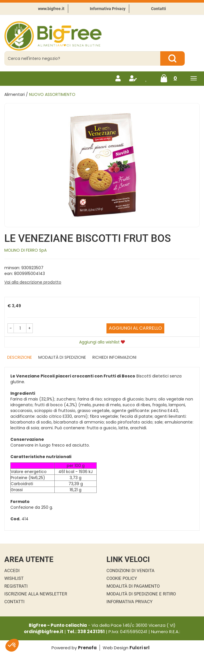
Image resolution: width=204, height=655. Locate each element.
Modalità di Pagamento (133, 586)
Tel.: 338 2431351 (86, 632)
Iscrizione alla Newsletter (35, 594)
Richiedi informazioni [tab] (114, 357)
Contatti (158, 8)
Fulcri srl (139, 648)
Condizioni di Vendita (130, 570)
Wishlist (14, 578)
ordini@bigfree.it (43, 632)
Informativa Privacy (107, 8)
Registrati (16, 586)
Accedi (12, 570)
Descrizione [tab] (19, 357)
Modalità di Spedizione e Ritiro (141, 594)
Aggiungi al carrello (135, 328)
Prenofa (87, 648)
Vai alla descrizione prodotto (32, 282)
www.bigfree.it (51, 8)
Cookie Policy (121, 578)
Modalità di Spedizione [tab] (62, 357)
